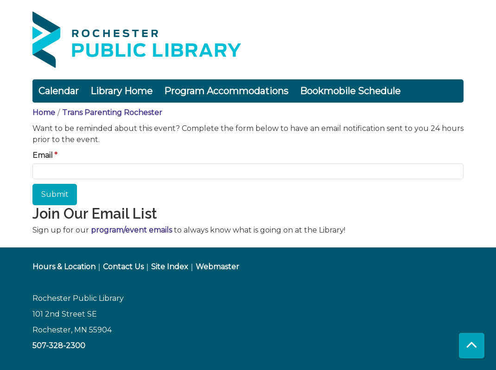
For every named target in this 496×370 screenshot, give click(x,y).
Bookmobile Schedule (350, 91)
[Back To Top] (471, 345)
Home (43, 112)
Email (42, 155)
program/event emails (131, 230)
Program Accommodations (226, 91)
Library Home (121, 91)
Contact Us (123, 266)
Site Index (169, 266)
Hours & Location (63, 266)
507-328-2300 (58, 345)
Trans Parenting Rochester (112, 112)
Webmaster (217, 266)
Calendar (58, 91)
